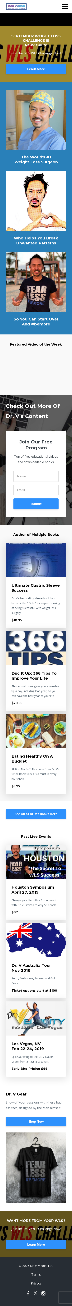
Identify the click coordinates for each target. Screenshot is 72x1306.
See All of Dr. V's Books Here (36, 814)
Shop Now (36, 1121)
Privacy (36, 1283)
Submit (36, 504)
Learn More (36, 69)
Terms (36, 1274)
